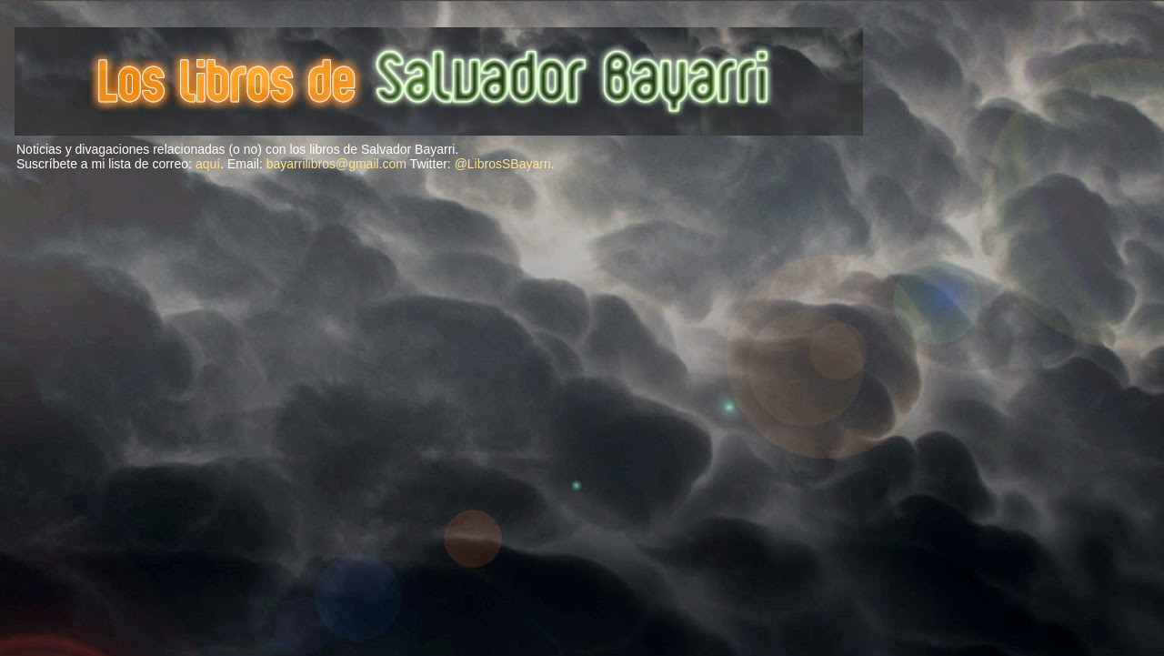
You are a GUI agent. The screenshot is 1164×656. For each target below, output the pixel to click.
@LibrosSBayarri (503, 163)
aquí (208, 163)
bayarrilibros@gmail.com (336, 163)
